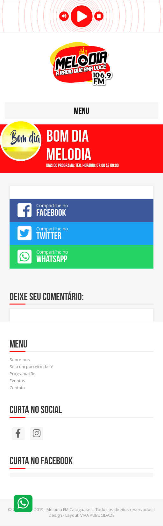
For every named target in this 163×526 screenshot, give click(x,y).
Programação (23, 373)
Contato (17, 387)
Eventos (17, 380)
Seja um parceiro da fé (31, 366)
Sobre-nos (20, 359)
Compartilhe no (81, 210)
